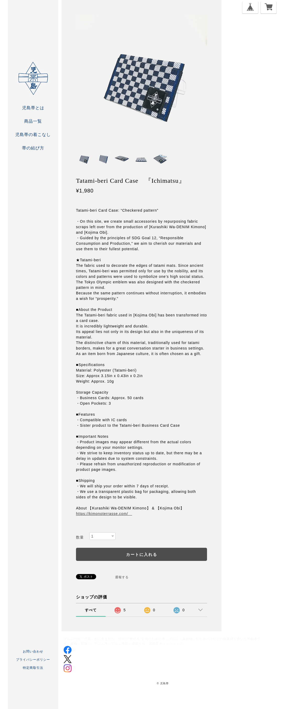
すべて (91, 610)
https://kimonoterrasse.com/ (104, 514)
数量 (80, 537)
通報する (122, 577)
